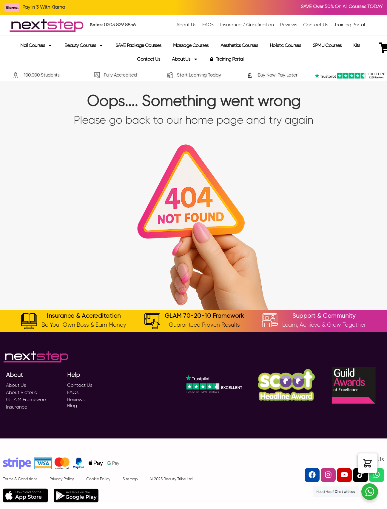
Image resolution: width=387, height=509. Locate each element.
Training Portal (226, 59)
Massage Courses (191, 45)
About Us (185, 59)
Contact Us (148, 59)
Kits (356, 45)
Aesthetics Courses (239, 45)
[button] (367, 463)
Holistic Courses (285, 45)
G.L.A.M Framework (26, 399)
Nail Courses (36, 45)
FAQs (72, 392)
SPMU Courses (327, 45)
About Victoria (21, 392)
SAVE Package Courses (138, 45)
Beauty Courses (84, 45)
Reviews (75, 399)
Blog (72, 405)
